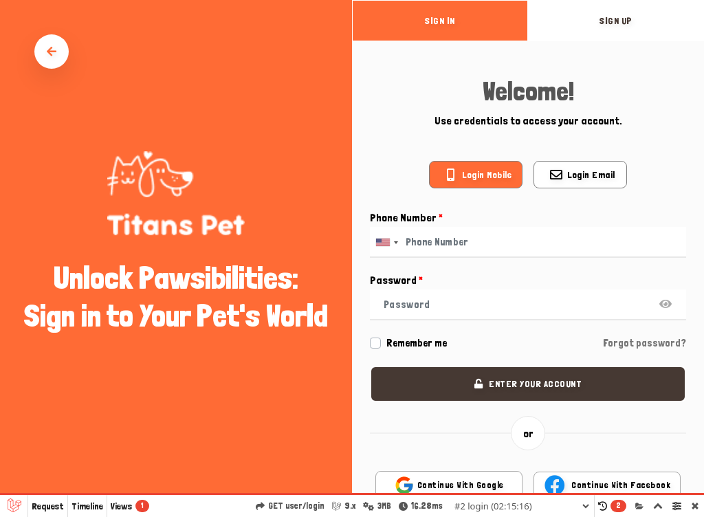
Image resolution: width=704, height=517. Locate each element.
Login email (591, 174)
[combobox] (386, 242)
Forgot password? (644, 343)
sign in (440, 20)
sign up (616, 20)
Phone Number (406, 217)
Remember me (416, 343)
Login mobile (487, 174)
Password (396, 280)
